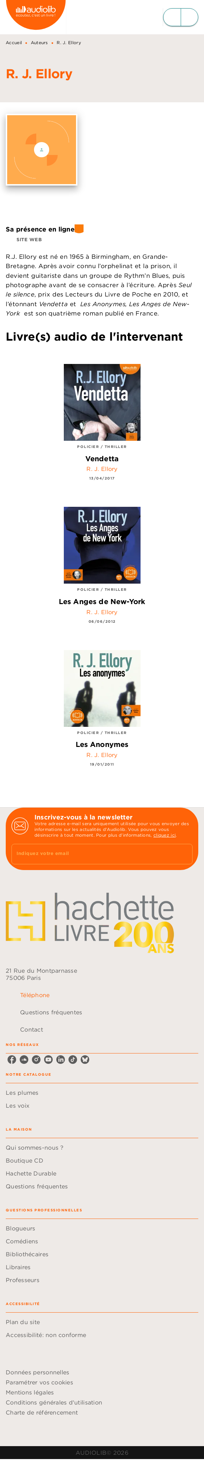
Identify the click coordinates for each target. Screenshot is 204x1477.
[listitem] (12, 1059)
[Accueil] (36, 17)
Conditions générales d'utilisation (54, 1402)
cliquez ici (164, 835)
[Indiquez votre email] (93, 854)
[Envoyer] (184, 854)
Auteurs (39, 42)
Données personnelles (37, 1372)
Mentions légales (30, 1392)
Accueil (14, 42)
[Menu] (180, 17)
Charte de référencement (42, 1412)
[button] (25, 239)
